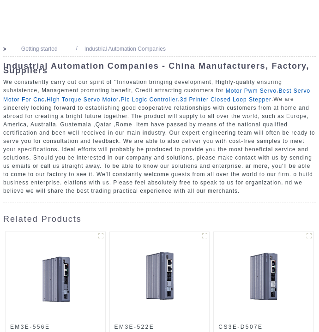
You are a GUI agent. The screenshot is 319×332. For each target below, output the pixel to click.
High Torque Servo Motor (83, 99)
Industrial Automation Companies (123, 49)
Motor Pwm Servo (251, 91)
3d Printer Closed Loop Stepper (225, 99)
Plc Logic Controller (149, 99)
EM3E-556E (30, 327)
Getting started (38, 49)
